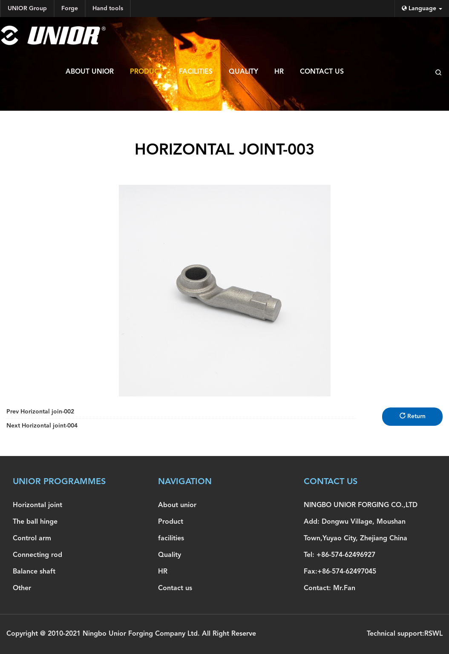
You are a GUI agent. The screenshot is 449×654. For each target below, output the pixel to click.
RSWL (433, 634)
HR (279, 72)
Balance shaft (34, 571)
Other (22, 588)
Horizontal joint (37, 505)
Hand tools (107, 8)
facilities (196, 72)
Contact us (322, 72)
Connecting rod (37, 555)
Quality (243, 72)
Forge (69, 8)
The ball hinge (35, 522)
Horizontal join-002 (40, 412)
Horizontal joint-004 (42, 426)
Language (422, 8)
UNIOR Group (27, 8)
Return (413, 416)
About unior (90, 72)
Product (146, 72)
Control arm (32, 538)
